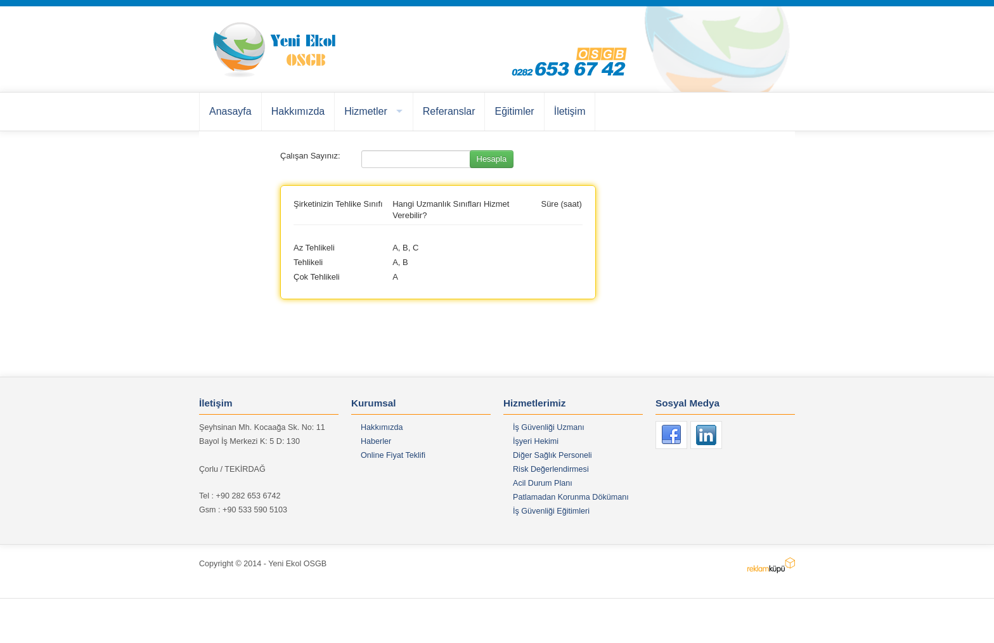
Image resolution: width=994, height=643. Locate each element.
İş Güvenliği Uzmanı (548, 427)
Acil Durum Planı (542, 483)
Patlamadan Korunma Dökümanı (571, 497)
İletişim (570, 111)
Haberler (376, 441)
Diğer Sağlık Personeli (552, 455)
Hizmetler (365, 111)
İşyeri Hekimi (535, 441)
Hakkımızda (298, 111)
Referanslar (449, 111)
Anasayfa (230, 111)
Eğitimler (514, 111)
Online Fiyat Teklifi (393, 455)
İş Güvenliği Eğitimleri (551, 511)
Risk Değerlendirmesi (551, 469)
